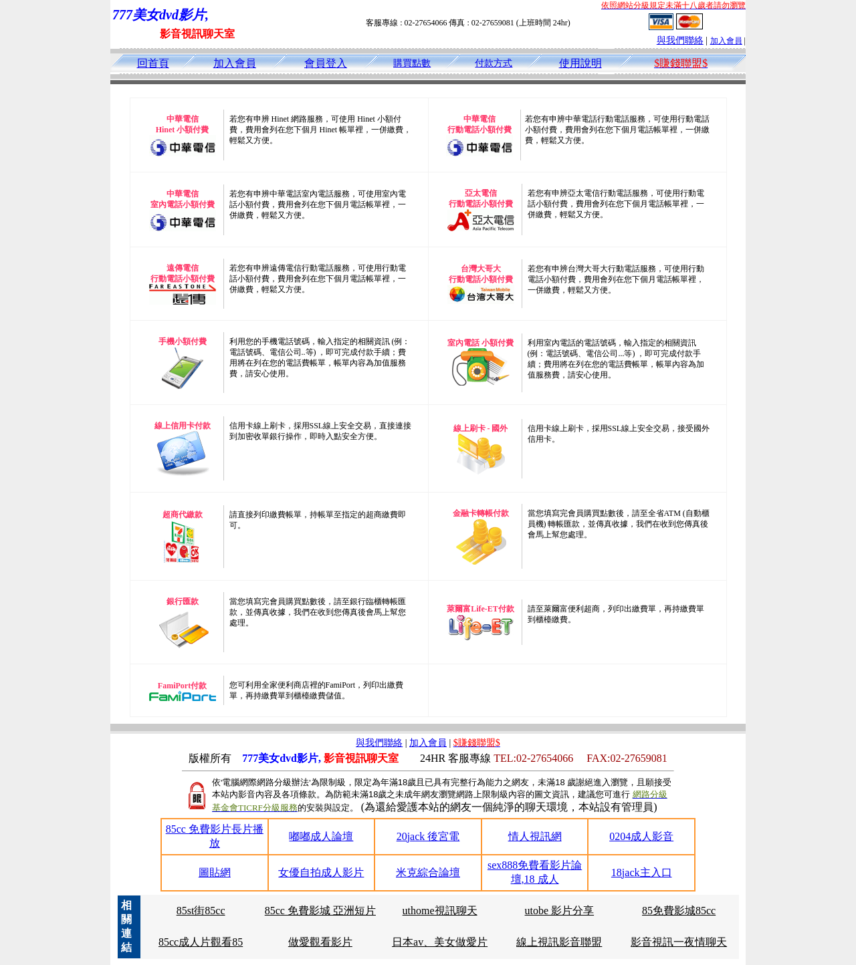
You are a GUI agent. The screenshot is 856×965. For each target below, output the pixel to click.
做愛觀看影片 (320, 942)
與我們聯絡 (680, 40)
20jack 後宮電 (428, 836)
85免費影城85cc (679, 910)
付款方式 (493, 63)
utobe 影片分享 (560, 910)
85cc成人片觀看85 (200, 942)
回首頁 (153, 63)
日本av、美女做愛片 (440, 942)
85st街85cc (201, 910)
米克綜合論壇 (428, 872)
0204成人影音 (641, 836)
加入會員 (726, 40)
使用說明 (580, 63)
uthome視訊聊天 (440, 910)
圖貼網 (215, 872)
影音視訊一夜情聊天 (679, 942)
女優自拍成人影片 (321, 872)
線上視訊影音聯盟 (559, 942)
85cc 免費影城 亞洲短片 (320, 910)
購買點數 (412, 63)
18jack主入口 (641, 872)
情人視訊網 (535, 836)
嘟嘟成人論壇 (321, 836)
